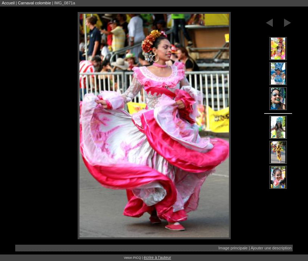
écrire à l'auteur (157, 257)
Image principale (233, 248)
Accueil (8, 3)
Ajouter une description (271, 248)
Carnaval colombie (34, 3)
